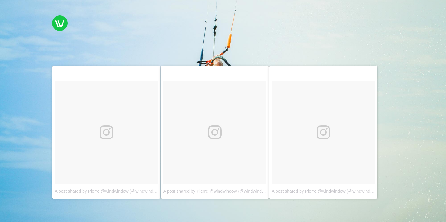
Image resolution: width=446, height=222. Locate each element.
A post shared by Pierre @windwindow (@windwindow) (107, 191)
